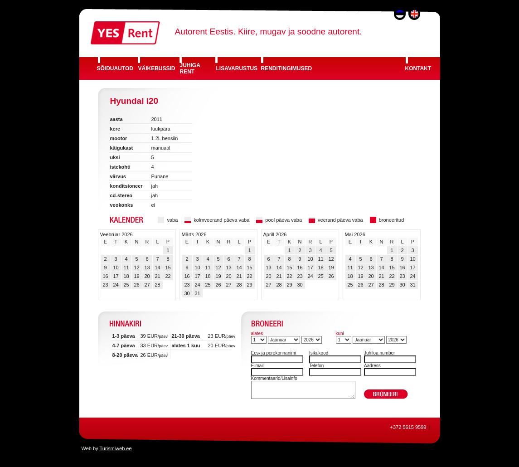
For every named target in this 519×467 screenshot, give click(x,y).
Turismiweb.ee (115, 448)
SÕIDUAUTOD (115, 68)
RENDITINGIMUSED (286, 68)
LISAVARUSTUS (237, 68)
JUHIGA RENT (190, 68)
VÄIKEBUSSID (156, 68)
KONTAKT (418, 68)
